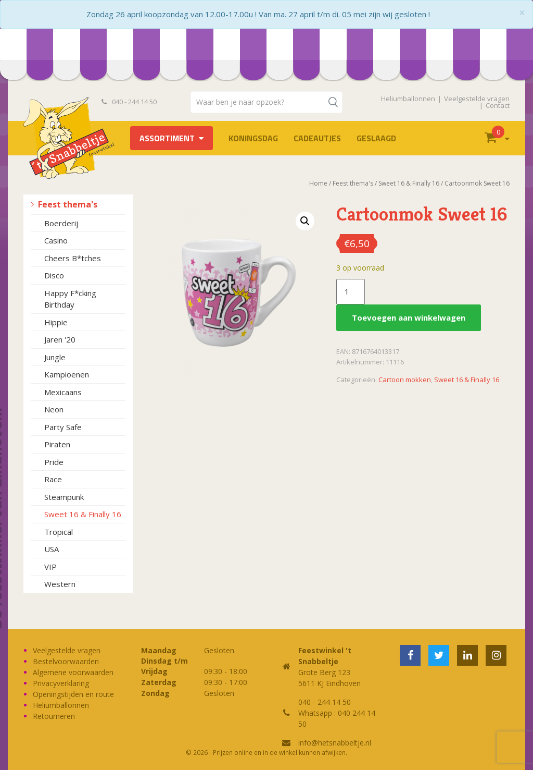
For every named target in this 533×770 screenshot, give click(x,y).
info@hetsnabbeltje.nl (334, 743)
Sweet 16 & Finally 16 (82, 514)
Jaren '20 (59, 339)
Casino (56, 240)
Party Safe (63, 427)
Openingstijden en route (73, 694)
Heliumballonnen (408, 98)
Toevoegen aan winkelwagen (408, 317)
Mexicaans (63, 392)
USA (51, 549)
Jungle (55, 357)
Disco (54, 275)
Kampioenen (66, 374)
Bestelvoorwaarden (66, 661)
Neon (54, 409)
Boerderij (61, 223)
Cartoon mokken (404, 379)
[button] (305, 221)
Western (59, 584)
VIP (50, 566)
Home (318, 183)
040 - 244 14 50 (129, 101)
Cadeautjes (317, 138)
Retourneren (54, 716)
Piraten (57, 444)
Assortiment (167, 138)
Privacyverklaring (61, 683)
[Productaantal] (350, 292)
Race (53, 479)
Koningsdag (253, 138)
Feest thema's (67, 204)
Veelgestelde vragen (477, 98)
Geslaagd (376, 138)
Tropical (58, 532)
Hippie (56, 322)
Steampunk (64, 497)
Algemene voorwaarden (73, 672)
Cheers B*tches (72, 258)
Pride (54, 462)
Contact (498, 105)
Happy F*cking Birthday (70, 299)
